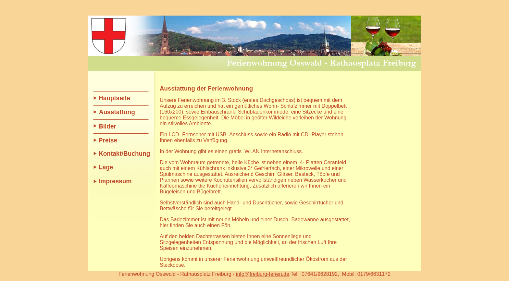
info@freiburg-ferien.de (262, 268)
